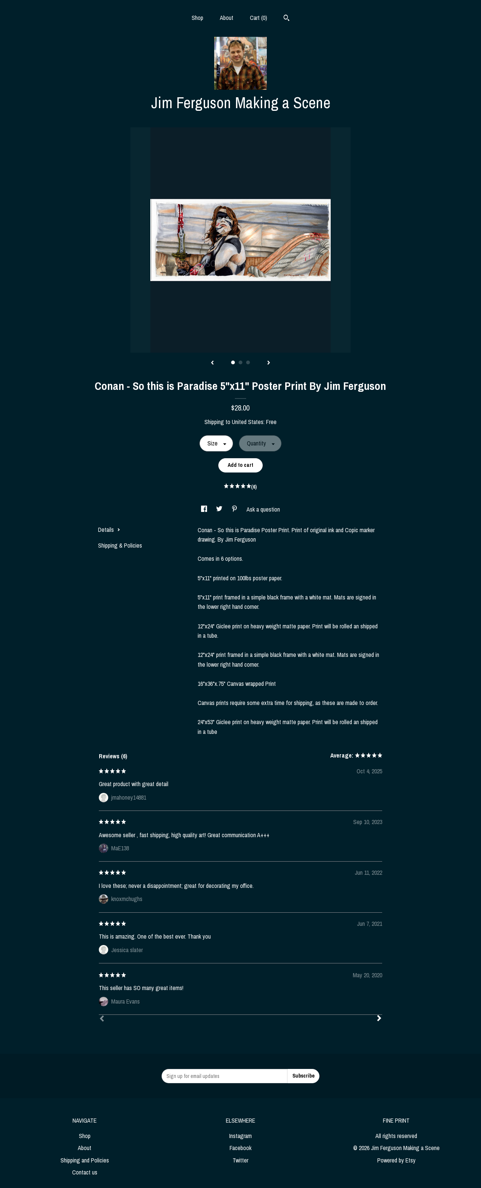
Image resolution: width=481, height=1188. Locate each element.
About (226, 18)
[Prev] (102, 1019)
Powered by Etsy (396, 1160)
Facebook (240, 1148)
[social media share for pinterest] (235, 509)
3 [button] (248, 362)
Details (109, 529)
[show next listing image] (269, 363)
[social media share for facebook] (205, 509)
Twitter (240, 1160)
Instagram (240, 1136)
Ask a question (263, 509)
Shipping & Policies (120, 545)
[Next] (379, 1019)
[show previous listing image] (212, 363)
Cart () (258, 18)
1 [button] (233, 362)
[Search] (286, 19)
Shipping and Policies (85, 1160)
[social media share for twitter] (220, 509)
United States (247, 422)
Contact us (84, 1172)
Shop (197, 18)
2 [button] (240, 362)
